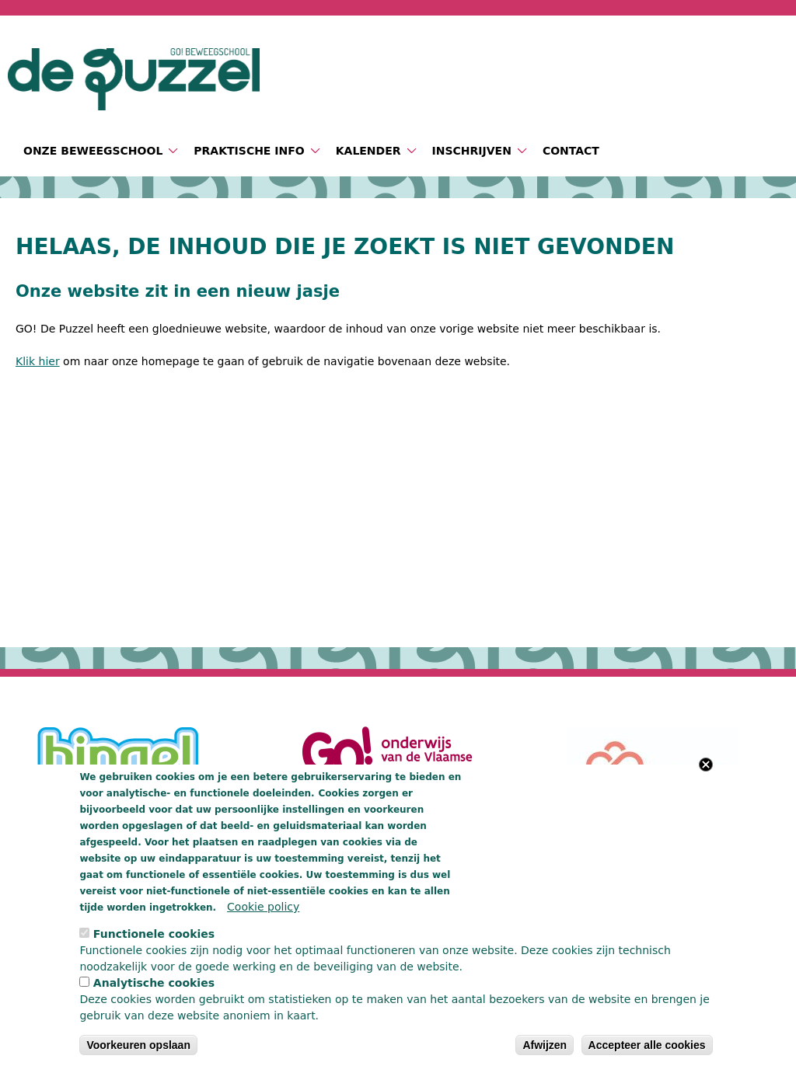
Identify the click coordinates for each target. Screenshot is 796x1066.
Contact (571, 151)
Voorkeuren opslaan (138, 1045)
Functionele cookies (154, 934)
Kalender (368, 151)
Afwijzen (544, 1045)
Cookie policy (263, 907)
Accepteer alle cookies (647, 1045)
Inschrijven (471, 151)
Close (705, 764)
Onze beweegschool (92, 151)
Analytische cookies (154, 983)
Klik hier (38, 361)
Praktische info (249, 151)
